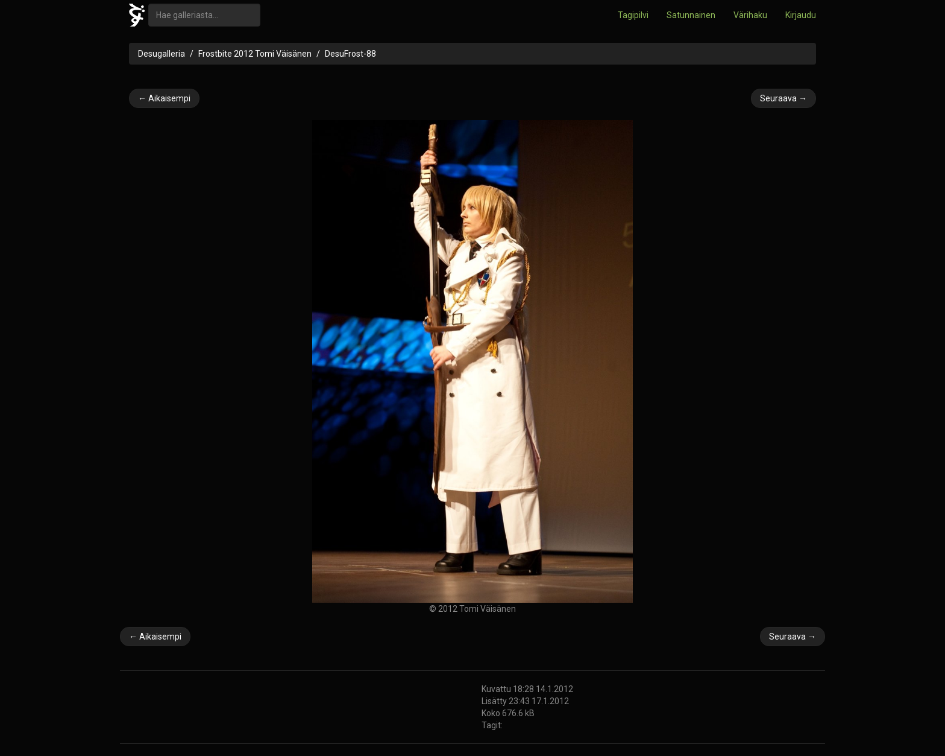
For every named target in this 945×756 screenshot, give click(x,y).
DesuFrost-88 (350, 54)
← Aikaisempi (164, 98)
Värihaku (750, 15)
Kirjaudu (800, 15)
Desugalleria (161, 54)
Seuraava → (783, 98)
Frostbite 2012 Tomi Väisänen (255, 54)
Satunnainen (691, 15)
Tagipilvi (633, 15)
